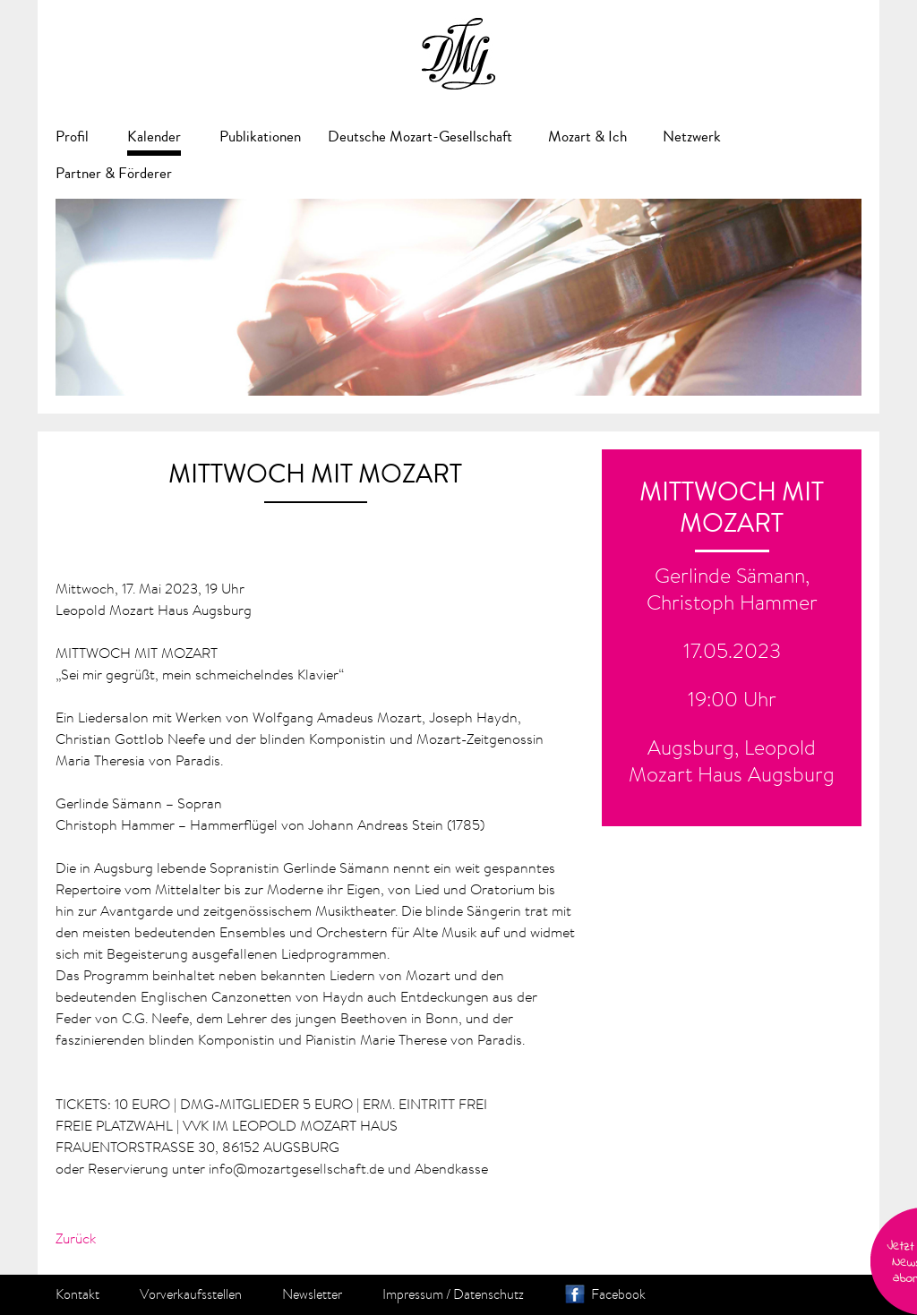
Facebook (618, 1294)
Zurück (76, 1238)
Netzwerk (692, 136)
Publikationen (260, 136)
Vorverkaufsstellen (191, 1294)
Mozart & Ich (587, 136)
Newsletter (312, 1294)
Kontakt (77, 1294)
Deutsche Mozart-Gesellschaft (420, 136)
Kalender (154, 136)
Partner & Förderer (114, 173)
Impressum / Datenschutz (453, 1294)
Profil (72, 136)
